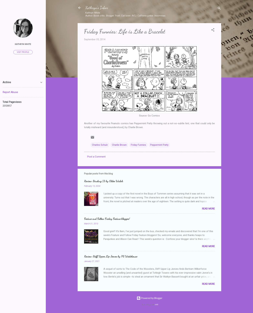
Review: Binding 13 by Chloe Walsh (103, 181)
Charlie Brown (119, 144)
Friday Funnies (138, 144)
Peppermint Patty (159, 144)
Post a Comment (96, 156)
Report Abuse (10, 92)
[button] (213, 30)
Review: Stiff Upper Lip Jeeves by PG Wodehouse (110, 256)
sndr (156, 304)
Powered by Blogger (149, 298)
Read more (208, 208)
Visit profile (23, 52)
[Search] (219, 9)
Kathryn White (23, 44)
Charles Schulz (100, 144)
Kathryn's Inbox (96, 7)
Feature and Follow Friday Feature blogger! (107, 218)
